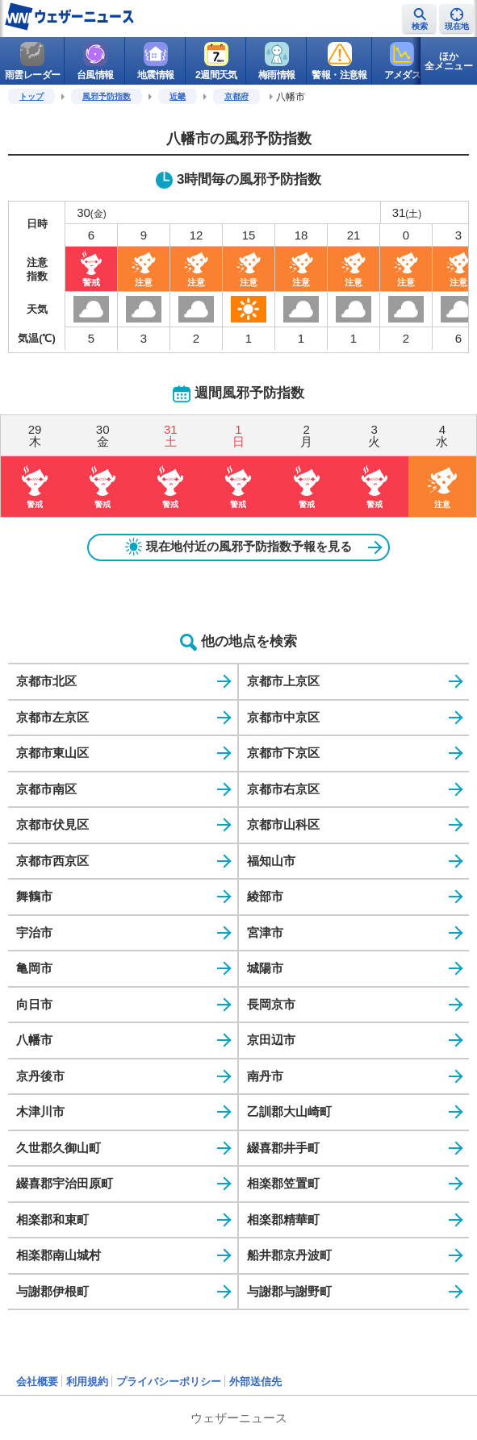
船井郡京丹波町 (289, 1255)
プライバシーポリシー (168, 1381)
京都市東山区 (52, 753)
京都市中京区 (283, 717)
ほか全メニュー (449, 61)
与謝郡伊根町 (52, 1291)
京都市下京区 (283, 753)
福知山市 (271, 861)
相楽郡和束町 (52, 1219)
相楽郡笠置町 (283, 1183)
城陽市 (265, 968)
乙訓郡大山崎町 (289, 1111)
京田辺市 (271, 1040)
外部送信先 (255, 1381)
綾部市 (265, 896)
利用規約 (87, 1381)
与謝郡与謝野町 (289, 1291)
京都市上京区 (283, 681)
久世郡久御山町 (58, 1148)
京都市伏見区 (52, 824)
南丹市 (265, 1076)
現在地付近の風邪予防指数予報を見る (239, 547)
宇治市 (34, 932)
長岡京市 (271, 1004)
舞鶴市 (34, 896)
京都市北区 (46, 681)
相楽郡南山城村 (58, 1255)
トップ (31, 96)
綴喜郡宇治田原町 (64, 1183)
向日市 (34, 1004)
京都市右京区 (283, 789)
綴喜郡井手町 (283, 1148)
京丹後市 (40, 1076)
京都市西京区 (52, 861)
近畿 (177, 96)
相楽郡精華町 (283, 1219)
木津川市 (40, 1111)
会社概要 (37, 1381)
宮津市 (265, 932)
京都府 (236, 96)
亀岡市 (34, 968)
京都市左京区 (52, 717)
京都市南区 (46, 789)
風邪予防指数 (106, 96)
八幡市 (34, 1040)
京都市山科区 (283, 824)
